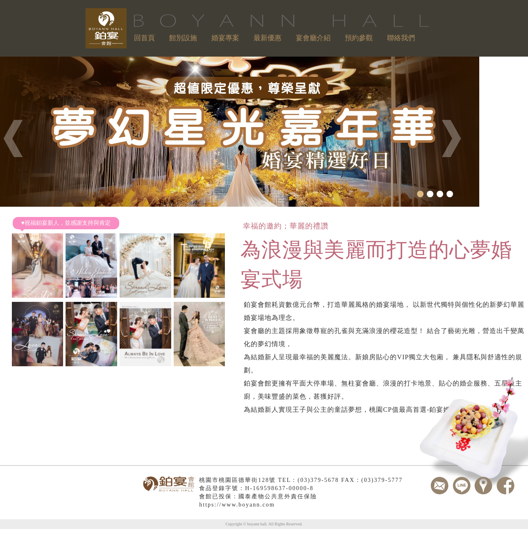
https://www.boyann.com (237, 505)
